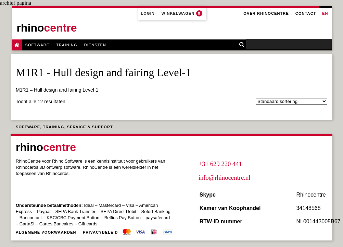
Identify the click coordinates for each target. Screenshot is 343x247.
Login (148, 13)
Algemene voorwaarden (46, 232)
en (325, 13)
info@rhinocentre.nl (225, 177)
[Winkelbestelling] (291, 101)
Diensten (95, 45)
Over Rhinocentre (266, 13)
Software (37, 45)
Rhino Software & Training (17, 44)
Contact (305, 13)
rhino (47, 28)
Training (66, 45)
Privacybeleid (100, 232)
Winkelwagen (182, 13)
